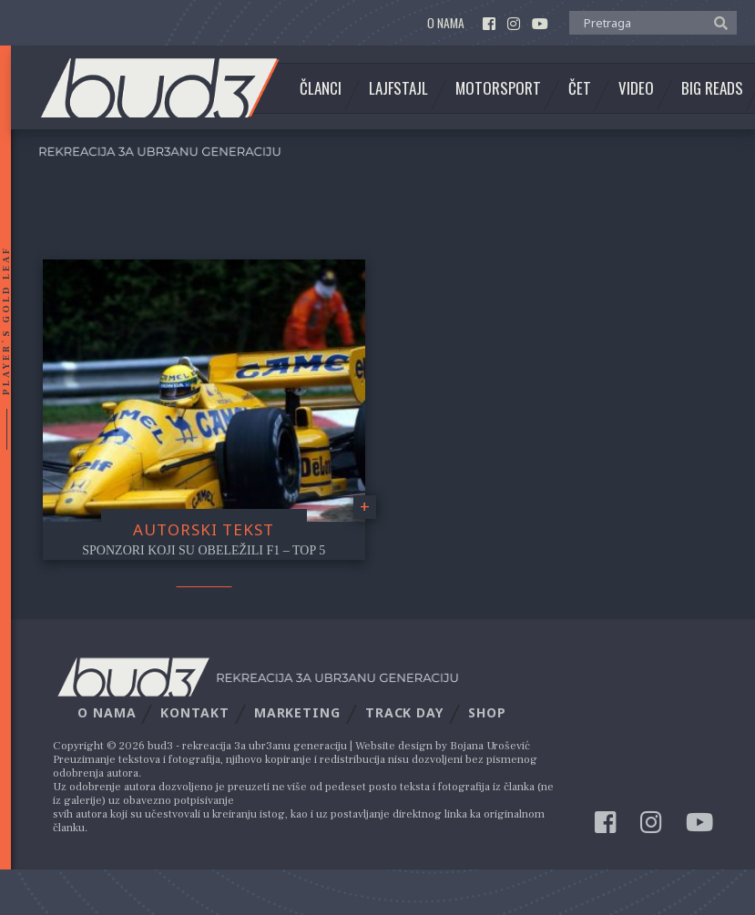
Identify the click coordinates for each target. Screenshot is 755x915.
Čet (579, 88)
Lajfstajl (398, 88)
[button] (716, 22)
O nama (445, 23)
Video (636, 88)
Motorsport (498, 88)
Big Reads (712, 88)
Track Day (404, 712)
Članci (321, 88)
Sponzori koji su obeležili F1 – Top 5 (203, 550)
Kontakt (194, 712)
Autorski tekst (203, 529)
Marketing (297, 712)
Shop (487, 712)
